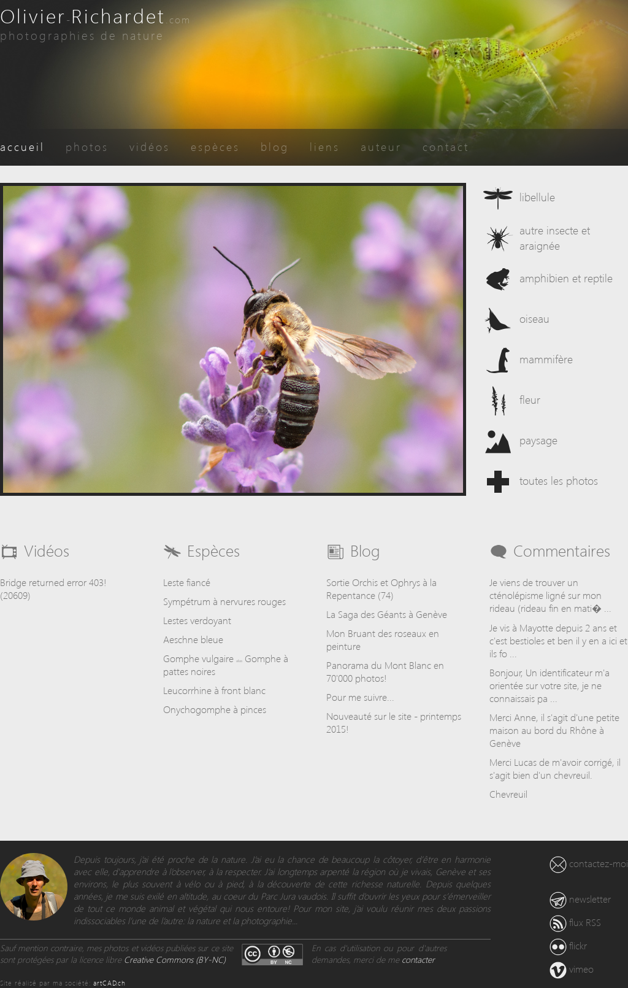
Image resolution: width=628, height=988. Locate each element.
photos (87, 146)
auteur (381, 146)
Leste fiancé (186, 582)
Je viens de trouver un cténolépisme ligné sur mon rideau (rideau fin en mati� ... (550, 595)
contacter (418, 959)
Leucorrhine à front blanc (214, 690)
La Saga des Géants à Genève (386, 614)
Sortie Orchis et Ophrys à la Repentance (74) (381, 588)
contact (446, 146)
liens (325, 146)
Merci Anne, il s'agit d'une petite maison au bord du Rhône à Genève (554, 730)
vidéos (149, 146)
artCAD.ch (109, 983)
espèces (215, 146)
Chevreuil (508, 793)
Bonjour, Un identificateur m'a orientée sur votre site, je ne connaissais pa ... (549, 685)
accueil (22, 146)
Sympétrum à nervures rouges (224, 601)
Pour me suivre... (360, 696)
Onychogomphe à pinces (214, 709)
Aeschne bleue (193, 639)
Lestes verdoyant (197, 620)
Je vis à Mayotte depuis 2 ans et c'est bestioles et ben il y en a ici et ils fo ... (558, 640)
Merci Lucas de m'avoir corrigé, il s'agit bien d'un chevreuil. (555, 768)
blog (275, 146)
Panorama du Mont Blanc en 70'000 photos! (385, 671)
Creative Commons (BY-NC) (175, 959)
